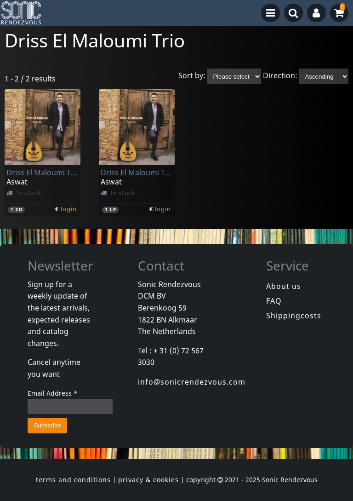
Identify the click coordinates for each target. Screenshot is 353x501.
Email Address (53, 393)
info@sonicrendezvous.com (191, 382)
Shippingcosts (293, 316)
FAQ (274, 301)
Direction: (280, 76)
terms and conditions (73, 479)
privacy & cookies (148, 479)
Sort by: (191, 76)
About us (283, 286)
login (69, 209)
